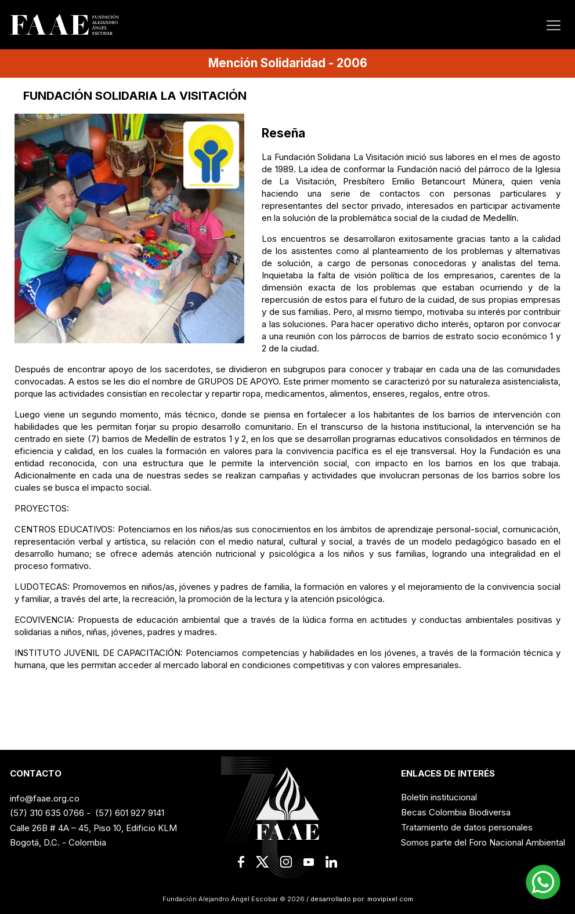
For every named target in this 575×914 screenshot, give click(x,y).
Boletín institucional (439, 797)
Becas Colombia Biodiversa (456, 812)
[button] (543, 882)
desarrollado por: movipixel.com (361, 899)
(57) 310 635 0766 (47, 812)
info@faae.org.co (44, 798)
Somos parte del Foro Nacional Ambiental (483, 842)
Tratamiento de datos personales (467, 827)
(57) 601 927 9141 (129, 812)
